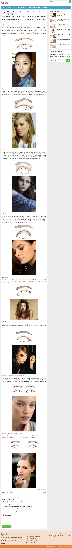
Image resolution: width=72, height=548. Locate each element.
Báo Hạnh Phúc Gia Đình (12, 3)
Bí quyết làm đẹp (15, 497)
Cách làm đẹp (22, 497)
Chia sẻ (44, 492)
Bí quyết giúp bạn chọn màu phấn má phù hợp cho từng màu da (17, 508)
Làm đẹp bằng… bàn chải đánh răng (11, 504)
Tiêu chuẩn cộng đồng (30, 542)
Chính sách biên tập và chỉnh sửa (33, 536)
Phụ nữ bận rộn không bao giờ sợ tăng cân (12, 501)
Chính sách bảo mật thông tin (32, 538)
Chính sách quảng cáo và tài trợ (32, 540)
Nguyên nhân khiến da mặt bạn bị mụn (12, 511)
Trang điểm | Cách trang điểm (32, 497)
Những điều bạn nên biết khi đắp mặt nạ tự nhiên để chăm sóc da (17, 506)
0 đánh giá (10, 492)
